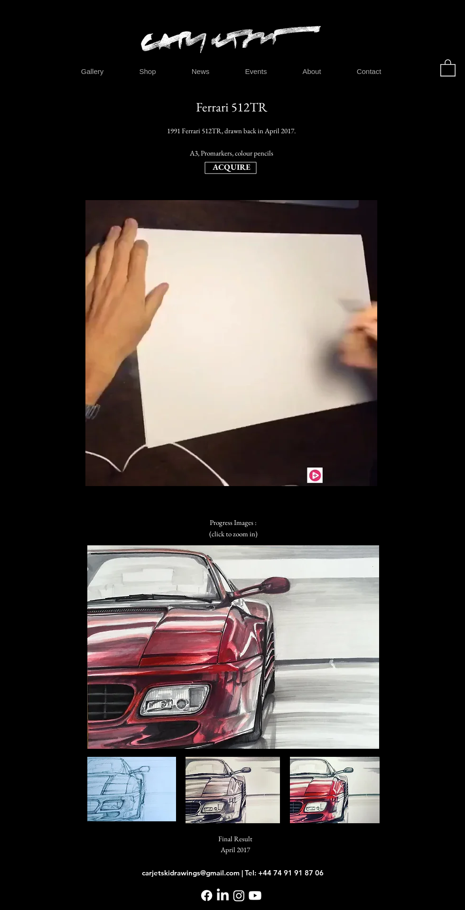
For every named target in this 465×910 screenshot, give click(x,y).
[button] (448, 67)
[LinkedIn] (222, 895)
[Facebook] (206, 895)
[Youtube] (255, 895)
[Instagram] (239, 895)
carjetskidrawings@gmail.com (191, 872)
